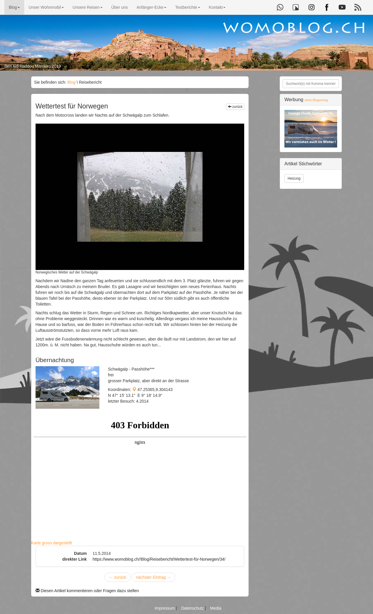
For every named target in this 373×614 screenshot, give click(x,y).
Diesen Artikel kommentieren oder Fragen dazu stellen (87, 590)
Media (215, 608)
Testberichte (187, 7)
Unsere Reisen (88, 7)
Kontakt (217, 7)
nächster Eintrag (153, 577)
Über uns (119, 7)
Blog (14, 7)
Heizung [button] (294, 178)
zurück (235, 107)
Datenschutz (193, 608)
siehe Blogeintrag (316, 100)
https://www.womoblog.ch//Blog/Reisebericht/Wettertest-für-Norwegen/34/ (159, 559)
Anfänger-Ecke (151, 7)
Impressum (165, 608)
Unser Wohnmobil (46, 7)
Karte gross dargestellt (51, 543)
